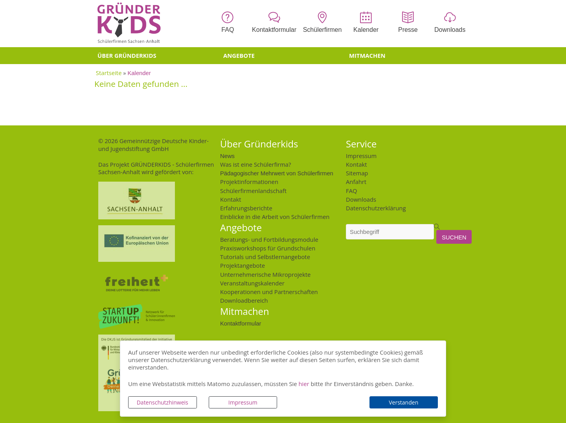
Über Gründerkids (126, 55)
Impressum (242, 402)
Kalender (139, 72)
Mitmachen (367, 55)
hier (303, 384)
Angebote (239, 55)
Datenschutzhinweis (162, 402)
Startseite (109, 73)
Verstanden (403, 402)
